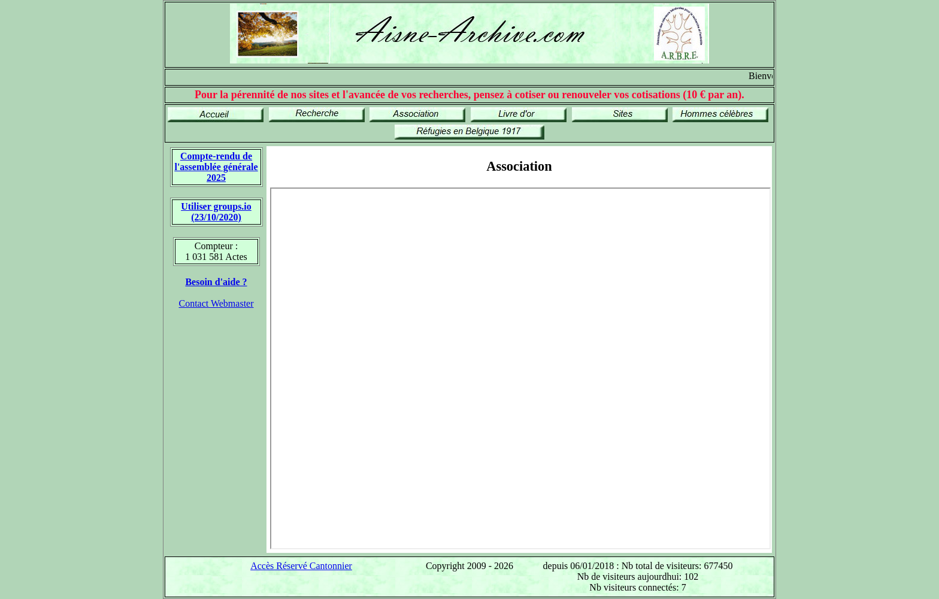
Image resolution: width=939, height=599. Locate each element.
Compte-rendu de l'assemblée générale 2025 (216, 167)
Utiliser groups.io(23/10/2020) (216, 211)
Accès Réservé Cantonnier (301, 566)
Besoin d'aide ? (216, 282)
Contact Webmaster (215, 303)
